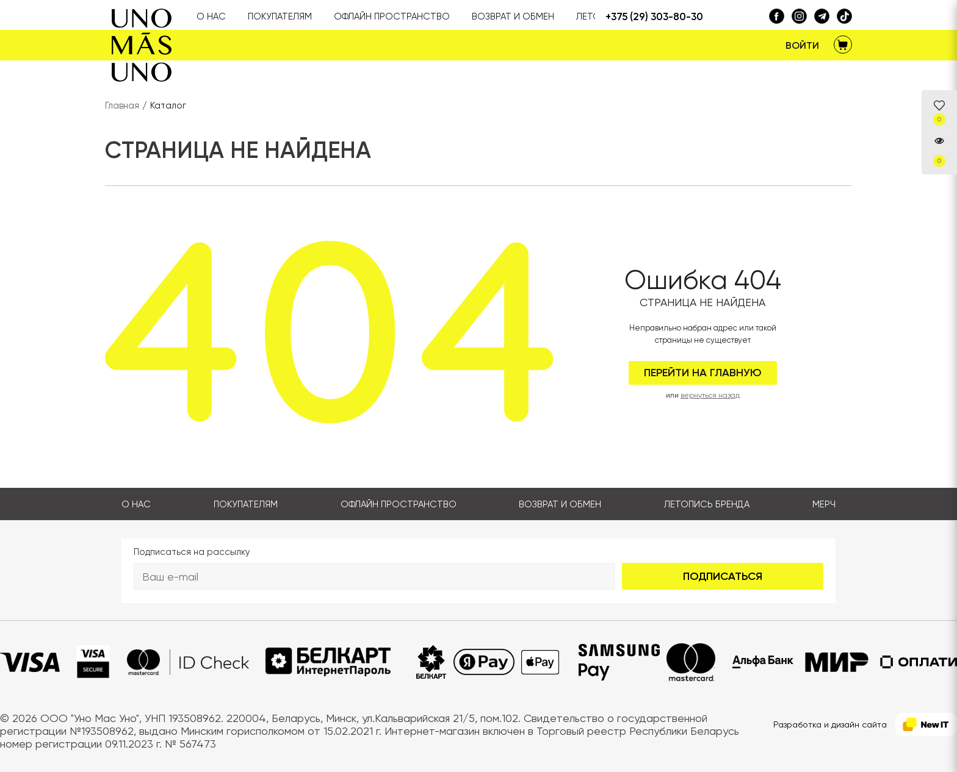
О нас (136, 504)
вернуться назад (710, 395)
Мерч (824, 504)
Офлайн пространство (399, 504)
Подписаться (722, 576)
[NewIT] (926, 725)
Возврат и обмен (560, 504)
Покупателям (246, 504)
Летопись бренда (706, 504)
